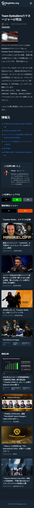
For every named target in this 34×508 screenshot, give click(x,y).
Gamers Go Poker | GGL (12, 131)
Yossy (13, 171)
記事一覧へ (21, 170)
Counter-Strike (5, 27)
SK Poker (7, 148)
